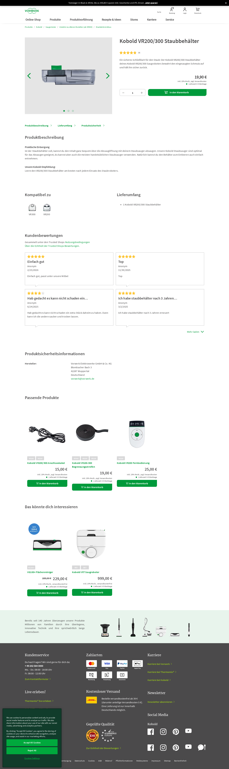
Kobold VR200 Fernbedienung (133, 462)
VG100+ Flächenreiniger (40, 572)
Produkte (55, 19)
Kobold (39, 27)
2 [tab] (68, 111)
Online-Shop (33, 19)
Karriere (152, 19)
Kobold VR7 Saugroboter (85, 572)
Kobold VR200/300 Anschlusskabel (46, 462)
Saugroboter (51, 27)
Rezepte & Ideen (112, 19)
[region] (32, 737)
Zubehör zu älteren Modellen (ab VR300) (75, 27)
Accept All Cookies (32, 742)
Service (170, 19)
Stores (134, 19)
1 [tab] (64, 111)
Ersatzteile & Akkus (103, 27)
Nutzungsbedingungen (77, 242)
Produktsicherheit (91, 125)
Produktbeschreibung (36, 125)
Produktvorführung (81, 19)
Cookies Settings (32, 758)
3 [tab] (73, 111)
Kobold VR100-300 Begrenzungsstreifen (83, 464)
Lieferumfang (65, 125)
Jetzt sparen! (151, 2)
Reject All (32, 750)
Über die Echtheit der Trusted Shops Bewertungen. (52, 245)
